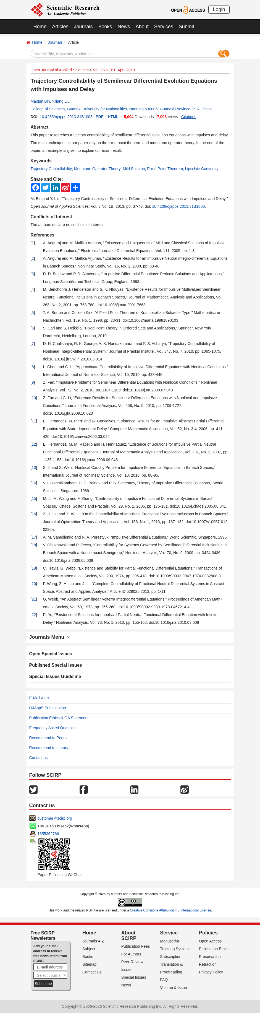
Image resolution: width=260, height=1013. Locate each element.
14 (33, 483)
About (142, 26)
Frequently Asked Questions (53, 728)
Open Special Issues (50, 653)
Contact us (38, 757)
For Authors (131, 954)
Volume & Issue (173, 987)
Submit (186, 26)
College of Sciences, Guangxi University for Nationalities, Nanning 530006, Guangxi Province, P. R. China (121, 109)
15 (33, 498)
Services (163, 26)
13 (33, 467)
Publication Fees (135, 946)
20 (33, 583)
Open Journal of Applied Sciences (60, 70)
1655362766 (48, 834)
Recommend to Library (49, 748)
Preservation (210, 956)
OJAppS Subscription (47, 708)
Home (40, 26)
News (124, 26)
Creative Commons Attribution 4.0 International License (170, 910)
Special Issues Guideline (55, 676)
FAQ (164, 980)
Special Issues (133, 977)
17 (33, 537)
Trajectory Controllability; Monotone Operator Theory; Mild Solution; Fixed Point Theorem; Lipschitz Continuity (125, 169)
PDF (99, 117)
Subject (88, 949)
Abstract (40, 127)
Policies (208, 933)
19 (33, 568)
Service (169, 933)
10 (33, 398)
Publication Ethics (214, 949)
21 (33, 599)
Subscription (170, 956)
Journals (83, 26)
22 (33, 614)
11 (33, 421)
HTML (113, 117)
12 (33, 444)
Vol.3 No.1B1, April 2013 (114, 70)
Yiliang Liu (61, 101)
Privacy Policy (211, 972)
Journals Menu (49, 637)
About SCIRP (128, 935)
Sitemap (89, 964)
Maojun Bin (40, 101)
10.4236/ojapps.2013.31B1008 (66, 117)
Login (219, 9)
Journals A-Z (93, 941)
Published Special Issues (55, 665)
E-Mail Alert (39, 698)
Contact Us (91, 972)
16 (33, 514)
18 (33, 545)
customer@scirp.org (55, 818)
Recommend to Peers (48, 738)
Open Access (210, 941)
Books (105, 26)
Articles (60, 26)
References (42, 235)
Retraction (208, 964)
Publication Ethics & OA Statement (59, 718)
